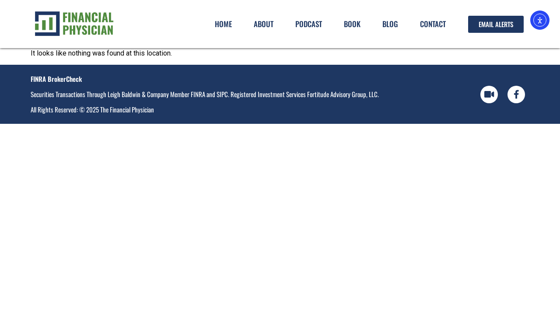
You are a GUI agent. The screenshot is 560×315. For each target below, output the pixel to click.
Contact (433, 23)
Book (352, 23)
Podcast (308, 23)
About (263, 23)
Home (223, 23)
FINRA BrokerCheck (56, 79)
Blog (390, 23)
